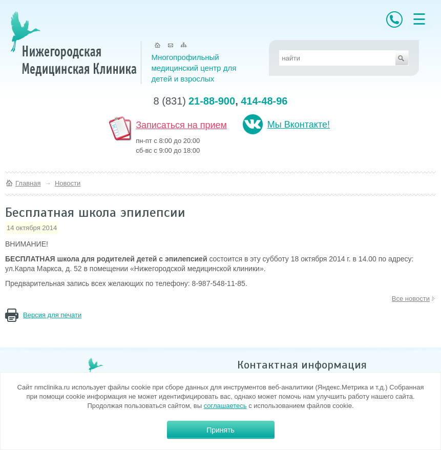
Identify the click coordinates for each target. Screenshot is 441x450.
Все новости (411, 298)
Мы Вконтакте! (298, 124)
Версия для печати (52, 315)
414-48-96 (264, 101)
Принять (220, 430)
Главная (27, 183)
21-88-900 (211, 101)
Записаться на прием (181, 125)
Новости (67, 183)
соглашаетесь (225, 406)
